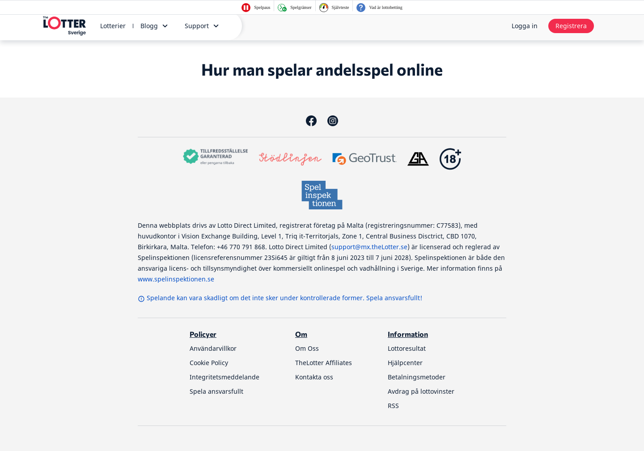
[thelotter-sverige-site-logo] (64, 26)
